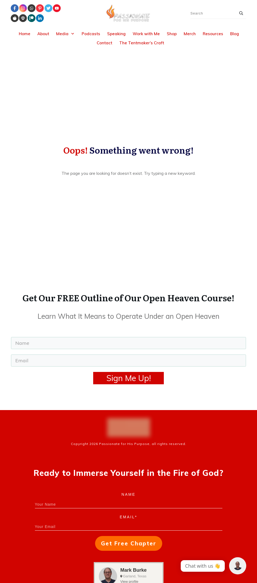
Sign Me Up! (128, 310)
